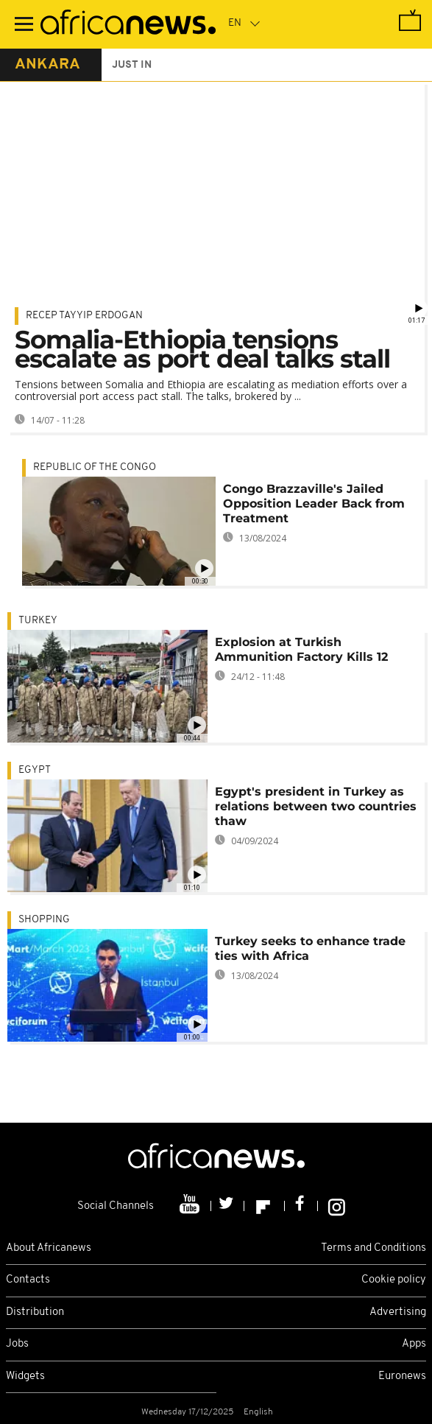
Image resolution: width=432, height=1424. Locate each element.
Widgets (25, 1376)
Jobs (17, 1344)
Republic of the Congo (94, 467)
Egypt (34, 770)
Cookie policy (393, 1280)
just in (132, 65)
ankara (47, 64)
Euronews (402, 1376)
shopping (44, 919)
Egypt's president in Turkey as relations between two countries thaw (316, 806)
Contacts (28, 1280)
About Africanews (48, 1248)
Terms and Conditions (373, 1248)
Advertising (397, 1312)
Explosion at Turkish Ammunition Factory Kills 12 (301, 649)
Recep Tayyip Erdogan (84, 315)
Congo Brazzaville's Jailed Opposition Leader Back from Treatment (314, 503)
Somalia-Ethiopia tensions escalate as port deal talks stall (202, 349)
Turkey (37, 620)
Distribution (35, 1312)
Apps (414, 1344)
